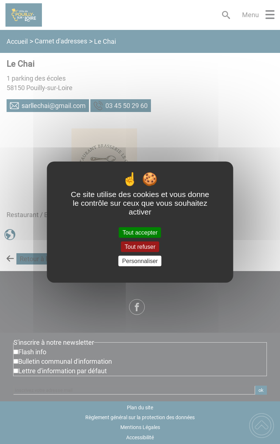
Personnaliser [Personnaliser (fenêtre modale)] (140, 261)
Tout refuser (140, 246)
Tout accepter (140, 232)
